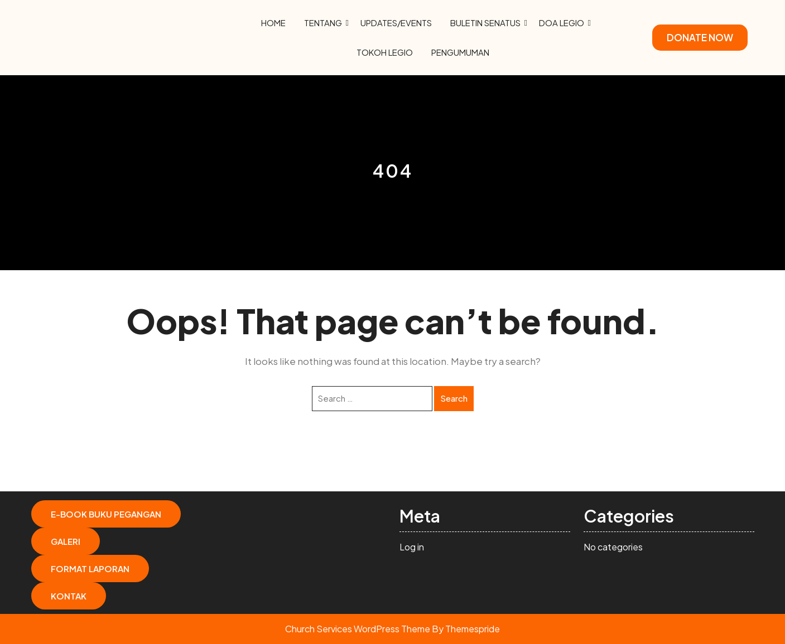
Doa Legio (561, 22)
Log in (411, 547)
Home (273, 22)
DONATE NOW (700, 37)
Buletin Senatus (485, 22)
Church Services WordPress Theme (357, 629)
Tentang (323, 22)
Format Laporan (90, 568)
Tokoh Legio (385, 52)
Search (454, 398)
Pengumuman (460, 52)
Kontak (68, 596)
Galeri (65, 541)
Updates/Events (396, 22)
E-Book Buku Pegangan (106, 514)
